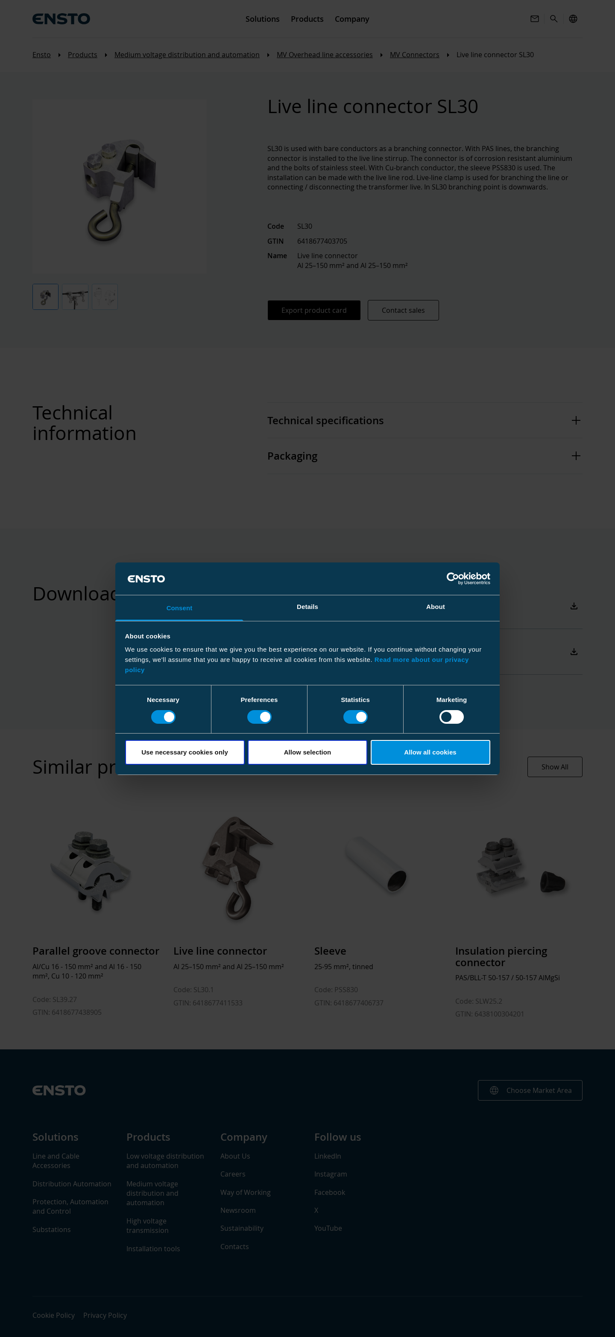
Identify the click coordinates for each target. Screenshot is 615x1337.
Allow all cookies (430, 752)
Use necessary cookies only (184, 752)
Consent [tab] (180, 608)
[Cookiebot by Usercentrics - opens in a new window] (453, 578)
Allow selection (307, 752)
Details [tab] (307, 606)
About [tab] (435, 606)
